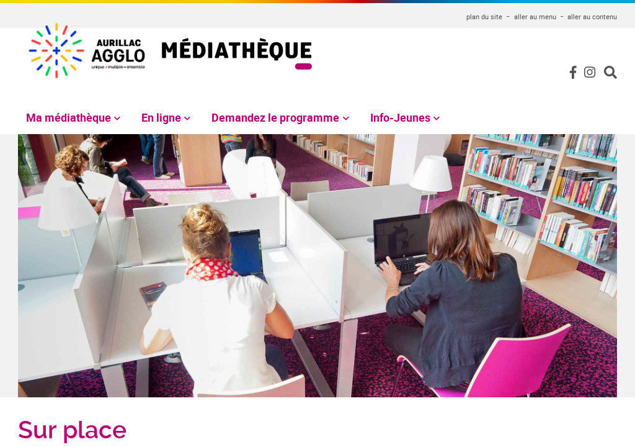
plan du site (484, 16)
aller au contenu (592, 16)
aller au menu (535, 16)
